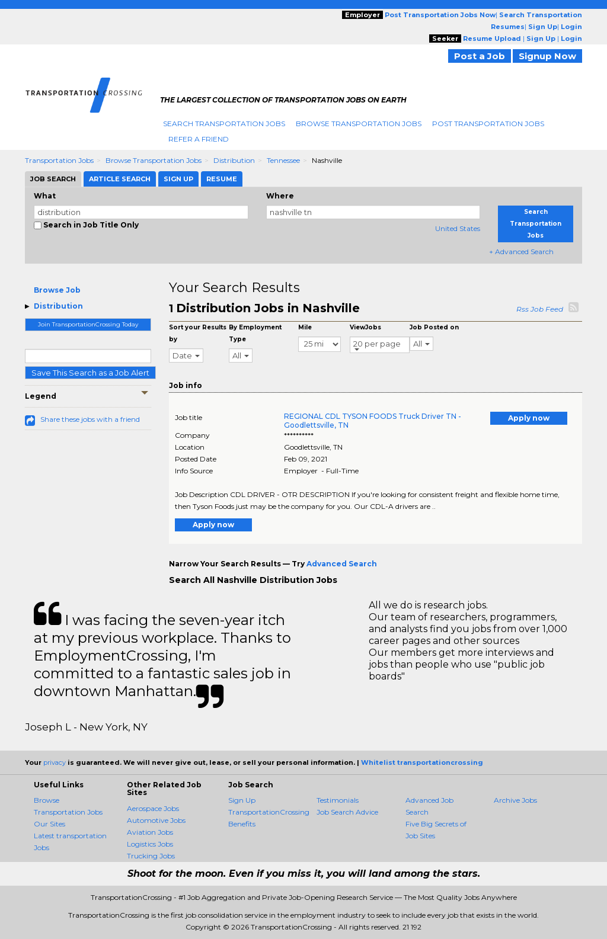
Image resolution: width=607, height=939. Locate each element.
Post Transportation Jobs (488, 123)
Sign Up (241, 800)
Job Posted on (434, 327)
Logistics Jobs (150, 843)
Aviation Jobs (150, 832)
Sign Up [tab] (178, 179)
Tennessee (283, 160)
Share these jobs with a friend (90, 419)
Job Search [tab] (53, 179)
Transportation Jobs (59, 160)
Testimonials (338, 800)
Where (280, 195)
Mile (305, 327)
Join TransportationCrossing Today (88, 324)
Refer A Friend (198, 138)
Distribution (234, 160)
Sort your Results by (197, 333)
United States (457, 228)
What (45, 195)
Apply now (529, 418)
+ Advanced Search (521, 251)
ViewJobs (365, 327)
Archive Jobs (515, 800)
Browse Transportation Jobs (358, 123)
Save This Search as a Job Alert (90, 372)
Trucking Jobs (151, 855)
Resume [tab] (221, 179)
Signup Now (547, 56)
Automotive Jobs (156, 820)
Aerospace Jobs (153, 808)
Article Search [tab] (120, 179)
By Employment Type (255, 333)
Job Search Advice (347, 811)
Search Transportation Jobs (224, 123)
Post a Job (479, 56)
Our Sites (49, 823)
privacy (54, 762)
